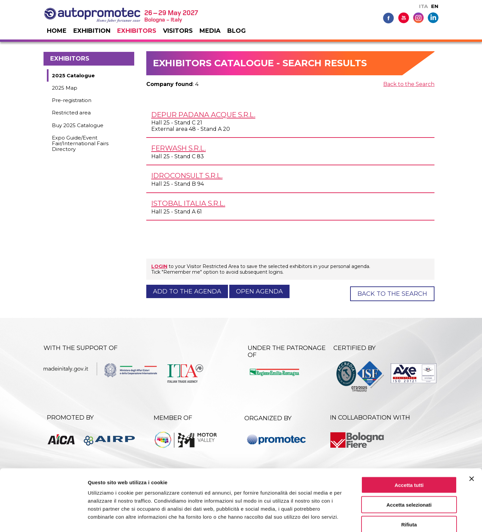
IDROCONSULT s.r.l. (187, 175)
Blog (236, 30)
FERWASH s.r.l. (178, 148)
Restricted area (71, 112)
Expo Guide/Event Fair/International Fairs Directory (80, 144)
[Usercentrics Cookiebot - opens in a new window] (43, 519)
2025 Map (64, 88)
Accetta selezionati (408, 469)
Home (57, 30)
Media (210, 30)
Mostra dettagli (352, 519)
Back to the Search (408, 84)
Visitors (178, 30)
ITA (423, 6)
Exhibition (91, 30)
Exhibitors (136, 30)
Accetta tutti (409, 450)
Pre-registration (71, 100)
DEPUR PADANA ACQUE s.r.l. (203, 114)
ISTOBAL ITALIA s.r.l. (188, 203)
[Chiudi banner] (471, 443)
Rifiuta (409, 489)
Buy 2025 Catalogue (77, 125)
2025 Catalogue (73, 75)
